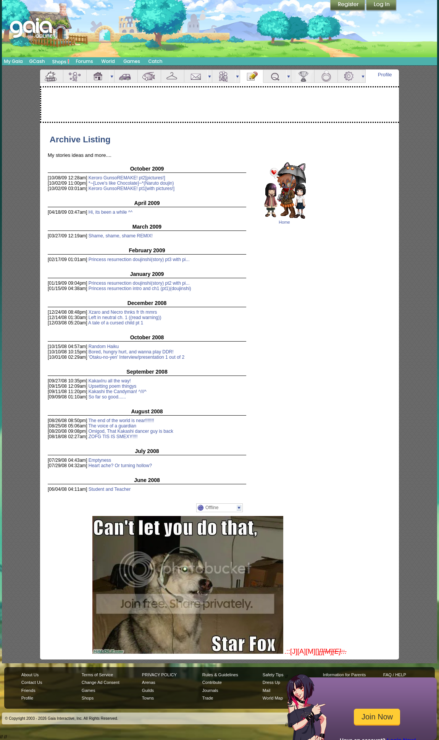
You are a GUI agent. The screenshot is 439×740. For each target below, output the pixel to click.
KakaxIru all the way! (110, 381)
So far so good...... (107, 397)
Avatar (74, 76)
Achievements (302, 76)
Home (284, 222)
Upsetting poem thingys (112, 386)
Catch (155, 61)
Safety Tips (273, 674)
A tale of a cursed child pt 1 (115, 323)
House (98, 76)
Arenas (148, 682)
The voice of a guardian (112, 426)
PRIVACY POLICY (159, 674)
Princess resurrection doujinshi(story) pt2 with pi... (139, 283)
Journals (210, 690)
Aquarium (149, 76)
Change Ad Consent (100, 682)
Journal (251, 76)
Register (348, 5)
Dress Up (271, 682)
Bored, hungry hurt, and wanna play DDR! (131, 352)
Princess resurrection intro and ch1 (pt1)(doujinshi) (140, 288)
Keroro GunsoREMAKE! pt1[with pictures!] (131, 188)
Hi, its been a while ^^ (110, 212)
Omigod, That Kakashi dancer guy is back (131, 431)
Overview (51, 76)
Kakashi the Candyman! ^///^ (118, 391)
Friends (223, 76)
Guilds (148, 690)
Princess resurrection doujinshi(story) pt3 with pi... (139, 259)
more (112, 76)
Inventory (172, 76)
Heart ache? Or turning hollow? (120, 465)
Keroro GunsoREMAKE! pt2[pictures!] (127, 178)
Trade (207, 698)
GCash (37, 61)
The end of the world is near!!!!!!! (121, 420)
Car (126, 76)
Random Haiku (104, 346)
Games (131, 61)
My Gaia (13, 61)
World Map (273, 698)
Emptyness (100, 460)
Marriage (326, 76)
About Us (30, 674)
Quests (274, 76)
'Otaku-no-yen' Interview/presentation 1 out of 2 (136, 357)
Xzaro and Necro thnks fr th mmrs (123, 312)
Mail (195, 76)
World (108, 61)
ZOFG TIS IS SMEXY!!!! (113, 436)
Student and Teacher (110, 489)
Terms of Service (97, 674)
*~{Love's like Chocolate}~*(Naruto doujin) (131, 183)
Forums (84, 61)
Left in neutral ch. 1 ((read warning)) (125, 317)
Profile (385, 74)
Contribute (212, 682)
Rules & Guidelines (220, 674)
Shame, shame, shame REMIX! (121, 236)
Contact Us (31, 682)
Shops (60, 61)
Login (381, 5)
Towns (148, 698)
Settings (349, 76)
